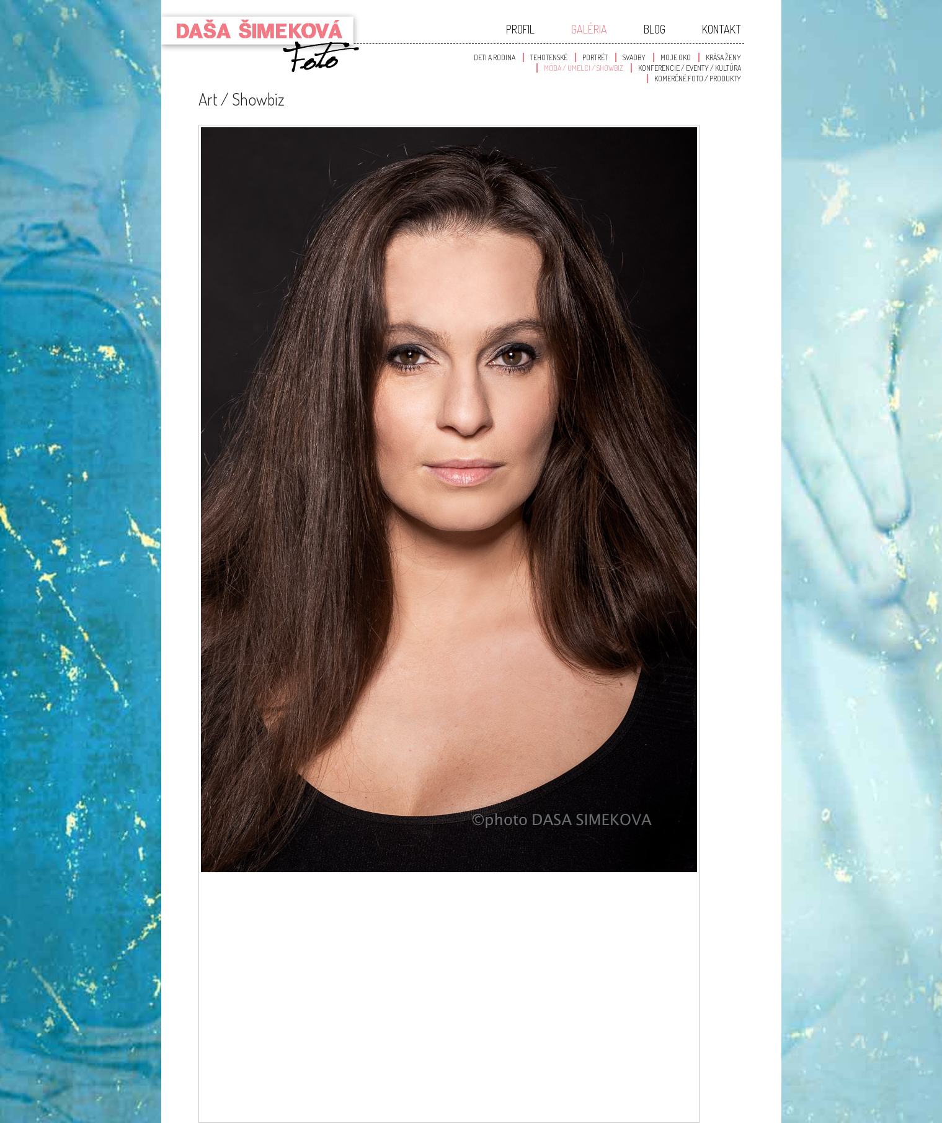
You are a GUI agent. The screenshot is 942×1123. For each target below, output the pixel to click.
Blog (654, 29)
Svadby (634, 57)
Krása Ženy (723, 57)
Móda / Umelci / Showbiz (583, 68)
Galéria (589, 29)
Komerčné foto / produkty (697, 78)
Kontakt (721, 29)
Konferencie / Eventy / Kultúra (689, 68)
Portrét (595, 57)
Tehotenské (548, 57)
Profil (520, 29)
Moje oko (675, 57)
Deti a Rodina (494, 57)
